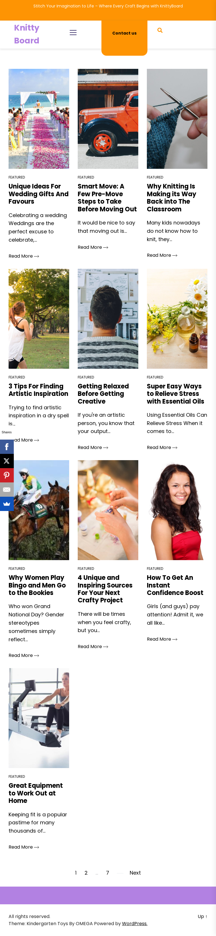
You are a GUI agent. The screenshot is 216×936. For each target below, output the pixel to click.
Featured (17, 177)
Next (135, 872)
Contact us (124, 33)
